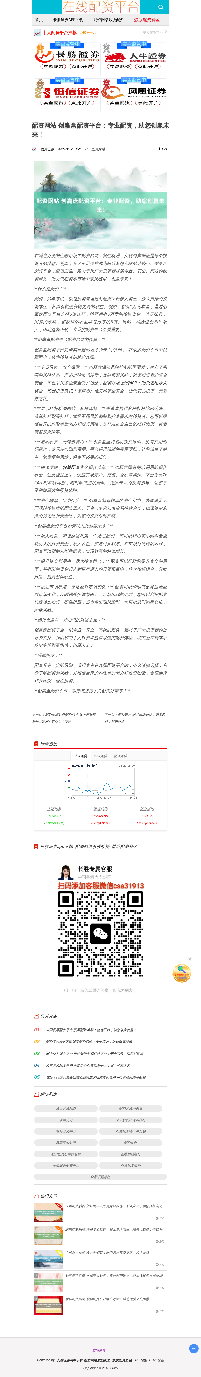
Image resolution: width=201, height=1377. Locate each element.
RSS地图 (141, 1360)
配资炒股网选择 (130, 1108)
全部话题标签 (100, 1176)
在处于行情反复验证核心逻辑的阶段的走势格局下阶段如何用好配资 (96, 1077)
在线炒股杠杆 (131, 1154)
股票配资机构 (131, 1165)
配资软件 (130, 1142)
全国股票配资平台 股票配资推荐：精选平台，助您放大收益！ (91, 1029)
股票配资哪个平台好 (131, 1131)
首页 (39, 19)
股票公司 (66, 1120)
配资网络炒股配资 (108, 19)
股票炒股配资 (66, 1108)
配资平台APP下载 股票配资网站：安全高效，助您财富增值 (89, 1041)
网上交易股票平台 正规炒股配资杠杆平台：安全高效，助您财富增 (94, 1053)
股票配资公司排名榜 (66, 1154)
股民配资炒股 (66, 1142)
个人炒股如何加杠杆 (131, 1120)
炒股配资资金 (147, 19)
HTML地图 (156, 1360)
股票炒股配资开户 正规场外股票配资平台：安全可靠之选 (88, 1065)
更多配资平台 (155, 32)
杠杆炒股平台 (66, 1131)
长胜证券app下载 (68, 19)
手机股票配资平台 (66, 1165)
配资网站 (98, 149)
